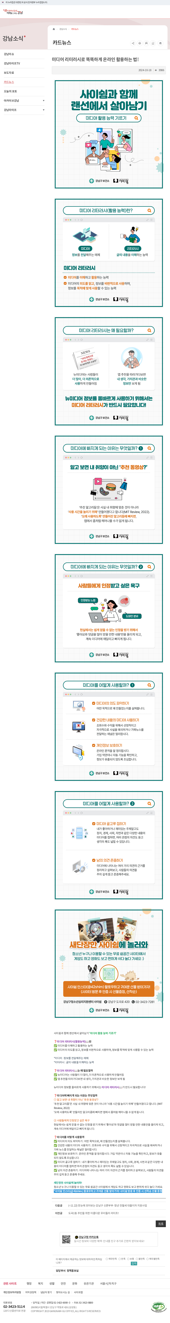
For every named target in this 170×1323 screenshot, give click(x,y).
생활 (51, 1283)
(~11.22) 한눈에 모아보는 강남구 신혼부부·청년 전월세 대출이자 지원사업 (107, 1205)
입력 (133, 1263)
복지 (40, 1283)
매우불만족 (154, 1258)
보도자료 (9, 73)
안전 (63, 1283)
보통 (132, 1258)
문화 (74, 1283)
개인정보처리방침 (12, 1292)
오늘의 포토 (10, 91)
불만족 (141, 1258)
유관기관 (89, 1283)
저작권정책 (30, 1292)
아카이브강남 (11, 101)
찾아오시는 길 (63, 1292)
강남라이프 (10, 110)
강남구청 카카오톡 (88, 1237)
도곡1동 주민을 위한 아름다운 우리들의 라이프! (93, 1213)
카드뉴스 (9, 82)
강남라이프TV (12, 63)
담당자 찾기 (46, 1292)
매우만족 (112, 1258)
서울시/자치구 (108, 1283)
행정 (29, 1283)
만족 (123, 1258)
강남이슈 (9, 54)
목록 (160, 1223)
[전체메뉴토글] (165, 12)
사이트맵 (78, 1292)
